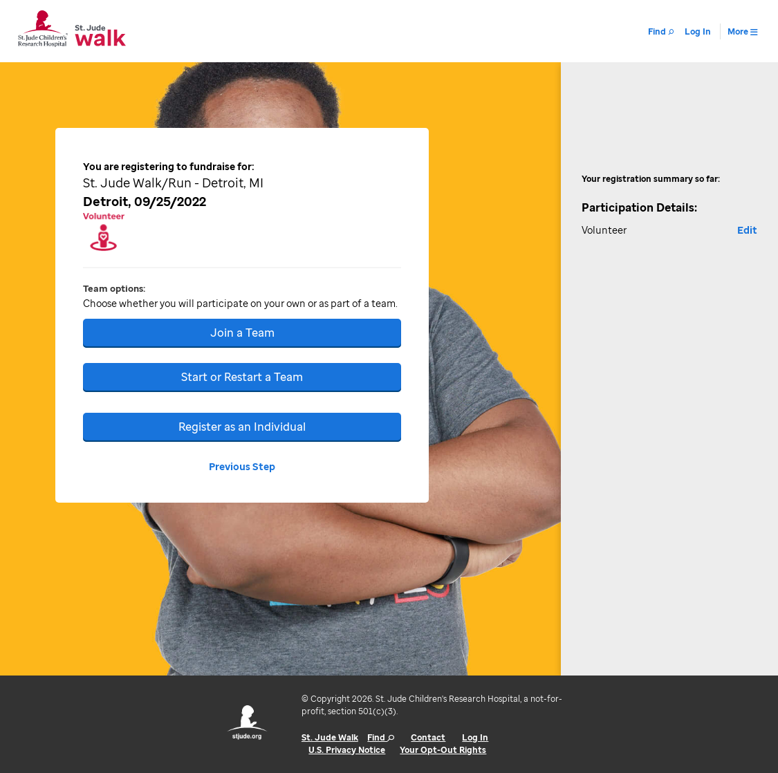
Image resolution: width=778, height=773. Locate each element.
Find (380, 737)
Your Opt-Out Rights (443, 750)
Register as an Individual (242, 426)
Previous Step (242, 467)
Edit (747, 229)
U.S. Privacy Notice (346, 750)
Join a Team (242, 332)
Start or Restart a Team (242, 376)
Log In (475, 737)
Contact (428, 737)
